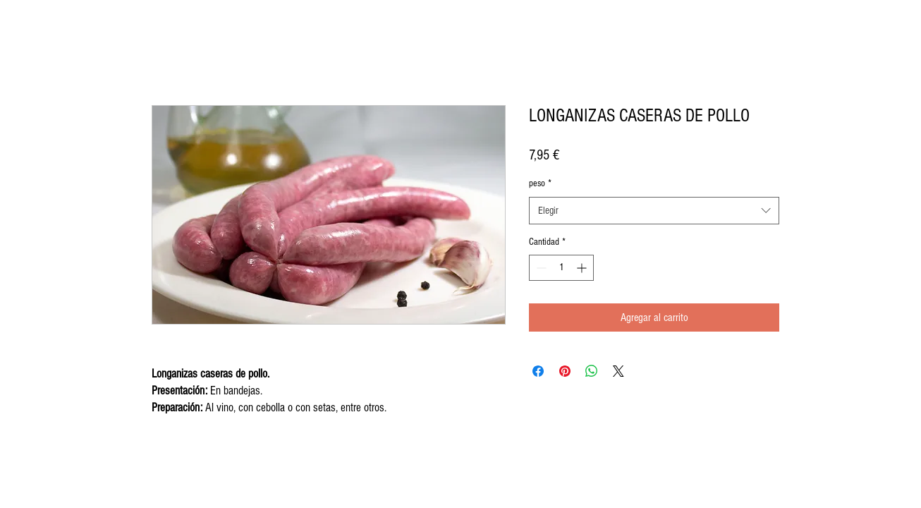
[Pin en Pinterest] (564, 371)
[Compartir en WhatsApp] (591, 371)
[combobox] (654, 210)
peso (540, 183)
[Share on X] (618, 371)
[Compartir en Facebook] (538, 371)
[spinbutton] (561, 267)
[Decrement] (540, 267)
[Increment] (583, 267)
